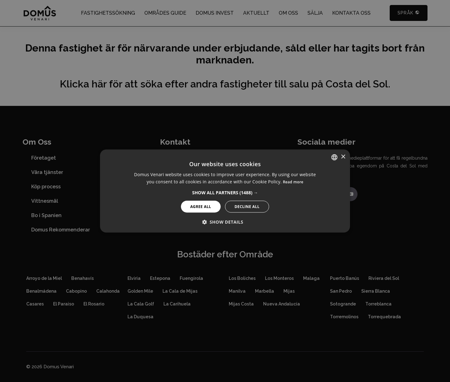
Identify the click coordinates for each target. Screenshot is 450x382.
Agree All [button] (200, 206)
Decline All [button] (247, 206)
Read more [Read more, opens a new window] (293, 182)
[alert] (225, 191)
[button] (225, 193)
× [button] (343, 157)
